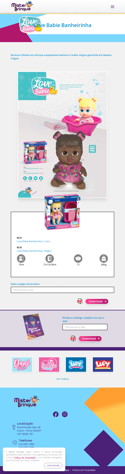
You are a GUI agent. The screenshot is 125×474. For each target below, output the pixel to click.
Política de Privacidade (83, 470)
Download (98, 301)
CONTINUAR (53, 465)
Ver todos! (62, 379)
